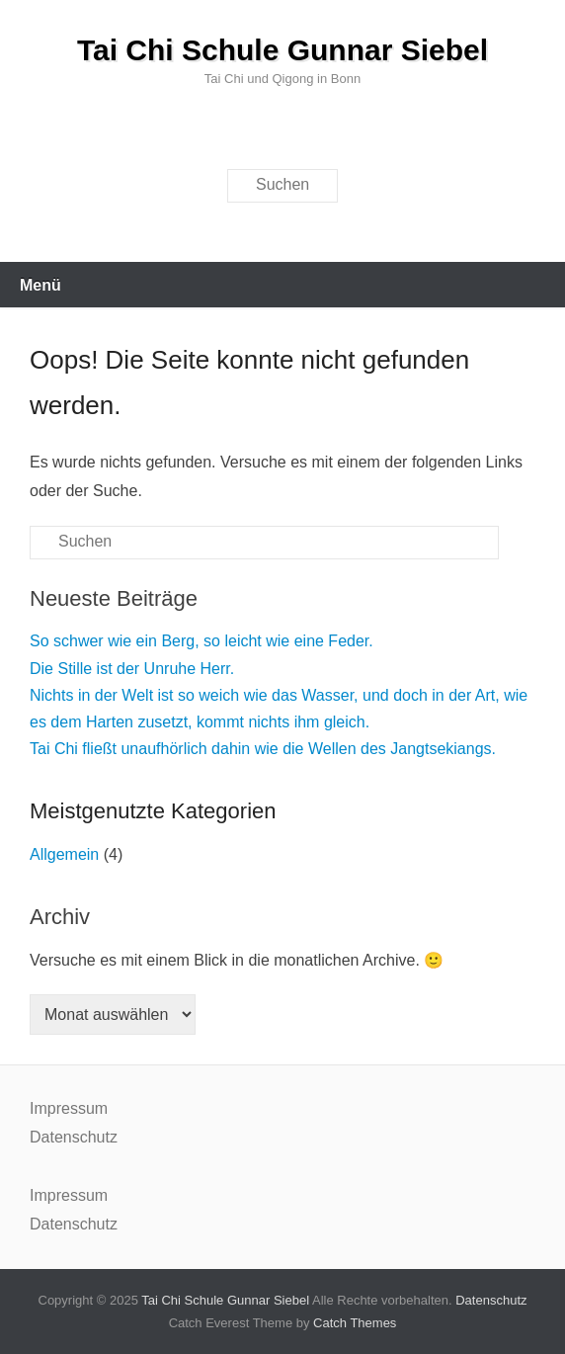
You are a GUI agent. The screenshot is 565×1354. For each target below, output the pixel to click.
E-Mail (288, 133)
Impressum (69, 1108)
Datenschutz (74, 1137)
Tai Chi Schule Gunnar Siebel (282, 50)
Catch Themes (354, 1322)
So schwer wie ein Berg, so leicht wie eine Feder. (201, 641)
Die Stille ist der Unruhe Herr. (132, 668)
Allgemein (64, 854)
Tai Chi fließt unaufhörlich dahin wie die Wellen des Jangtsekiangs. (263, 748)
